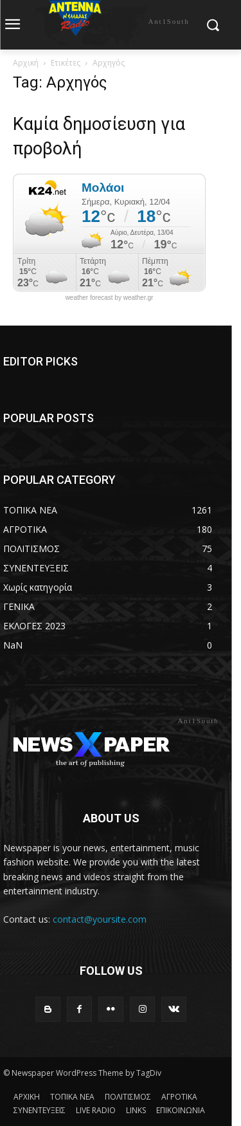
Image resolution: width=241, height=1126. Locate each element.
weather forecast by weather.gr (110, 298)
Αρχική (26, 62)
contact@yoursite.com (100, 919)
